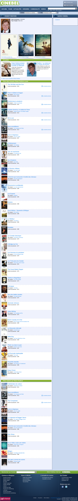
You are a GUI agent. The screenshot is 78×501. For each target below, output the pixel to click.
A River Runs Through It (18, 444)
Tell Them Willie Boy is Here (19, 338)
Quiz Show (11, 434)
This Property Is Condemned (19, 363)
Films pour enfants (26, 480)
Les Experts (11, 194)
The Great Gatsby (17, 279)
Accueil (4, 9)
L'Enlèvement (12, 143)
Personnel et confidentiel (15, 185)
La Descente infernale (14, 328)
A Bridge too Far (13, 244)
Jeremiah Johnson (13, 303)
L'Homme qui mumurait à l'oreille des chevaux (22, 177)
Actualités (17, 9)
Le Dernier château (14, 168)
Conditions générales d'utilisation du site (69, 497)
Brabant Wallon (6, 480)
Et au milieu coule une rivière (17, 443)
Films (10, 9)
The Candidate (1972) (18, 313)
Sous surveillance (13, 126)
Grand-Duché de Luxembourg (9, 493)
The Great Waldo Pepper (15, 269)
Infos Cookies (46, 497)
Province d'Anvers (7, 477)
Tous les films (25, 481)
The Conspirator (13, 401)
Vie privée (40, 497)
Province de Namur (7, 491)
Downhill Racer (17, 330)
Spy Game (16, 161)
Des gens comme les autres (16, 459)
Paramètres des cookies (55, 497)
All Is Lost (11, 118)
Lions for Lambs (17, 136)
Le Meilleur (11, 219)
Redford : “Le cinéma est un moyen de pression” (44, 63)
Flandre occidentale (7, 483)
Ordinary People (17, 461)
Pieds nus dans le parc (15, 345)
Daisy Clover (12, 370)
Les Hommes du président (16, 252)
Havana (10, 202)
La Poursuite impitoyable (15, 353)
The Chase (15, 355)
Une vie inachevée (13, 151)
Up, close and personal (18, 187)
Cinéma (22, 12)
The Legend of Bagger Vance (19, 419)
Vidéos (43, 9)
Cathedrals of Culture (18, 385)
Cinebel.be (57, 19)
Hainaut (4, 486)
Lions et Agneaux (13, 135)
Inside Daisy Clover (18, 372)
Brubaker (10, 227)
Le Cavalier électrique (14, 236)
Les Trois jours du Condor (16, 261)
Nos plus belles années (15, 294)
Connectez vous (69, 2)
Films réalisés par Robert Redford (12, 381)
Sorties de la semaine (27, 477)
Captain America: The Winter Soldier (21, 111)
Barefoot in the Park (18, 346)
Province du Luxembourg (8, 488)
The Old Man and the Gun (16, 84)
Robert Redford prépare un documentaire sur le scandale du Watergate (18, 64)
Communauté (35, 9)
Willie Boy (11, 336)
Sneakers (16, 195)
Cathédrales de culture (15, 384)
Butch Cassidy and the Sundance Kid (21, 321)
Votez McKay (12, 311)
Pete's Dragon (16, 94)
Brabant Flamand (6, 479)
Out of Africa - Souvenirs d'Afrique (18, 210)
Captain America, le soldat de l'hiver (19, 109)
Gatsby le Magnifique (14, 278)
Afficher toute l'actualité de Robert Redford (11, 78)
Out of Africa (16, 212)
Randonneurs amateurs (15, 101)
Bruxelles (5, 481)
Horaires (26, 9)
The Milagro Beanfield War (19, 453)
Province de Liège (7, 487)
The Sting (15, 288)
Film (41, 12)
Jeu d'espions (12, 160)
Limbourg (5, 490)
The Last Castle (16, 170)
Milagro (10, 451)
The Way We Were (17, 296)
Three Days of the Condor (18, 262)
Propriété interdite (13, 362)
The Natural (15, 220)
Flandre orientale (6, 484)
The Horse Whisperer (17, 178)
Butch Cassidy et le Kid (15, 320)
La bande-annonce (46, 86)
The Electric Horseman (18, 237)
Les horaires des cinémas (47, 477)
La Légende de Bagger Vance (17, 417)
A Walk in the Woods (17, 103)
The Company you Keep (18, 128)
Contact (34, 497)
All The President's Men (18, 254)
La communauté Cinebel (67, 477)
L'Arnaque (11, 286)
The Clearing (16, 145)
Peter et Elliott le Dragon (15, 93)
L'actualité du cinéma (46, 479)
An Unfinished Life (17, 153)
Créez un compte (69, 5)
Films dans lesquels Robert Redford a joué (14, 81)
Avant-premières (26, 479)
